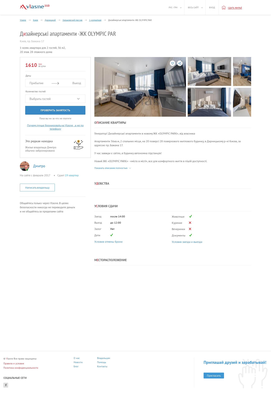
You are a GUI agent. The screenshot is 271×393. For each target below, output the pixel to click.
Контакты (102, 367)
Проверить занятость (55, 110)
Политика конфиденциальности (20, 367)
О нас (77, 358)
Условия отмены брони (108, 241)
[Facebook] (5, 385)
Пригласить (214, 375)
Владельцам (103, 358)
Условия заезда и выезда (187, 242)
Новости (78, 363)
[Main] (34, 7)
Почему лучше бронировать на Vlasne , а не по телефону (55, 127)
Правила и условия (13, 363)
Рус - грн (173, 7)
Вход (212, 7)
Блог (76, 367)
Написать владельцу (37, 187)
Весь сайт (193, 7)
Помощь (101, 363)
